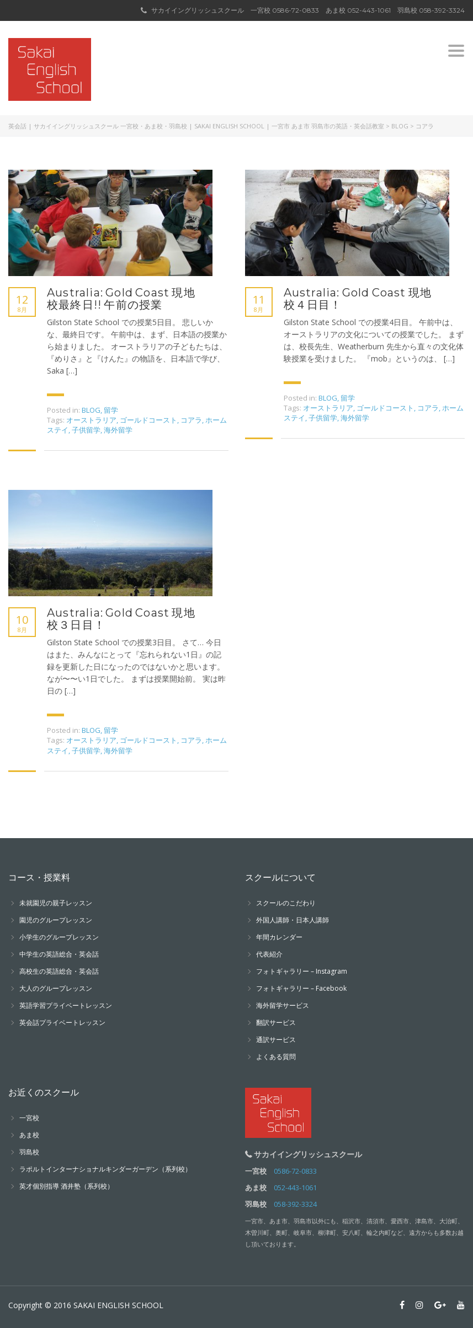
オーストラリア (91, 420)
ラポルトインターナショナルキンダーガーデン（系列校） (105, 1169)
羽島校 (29, 1152)
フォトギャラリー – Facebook (301, 988)
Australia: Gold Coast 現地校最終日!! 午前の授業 (121, 299)
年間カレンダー (279, 937)
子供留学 (86, 430)
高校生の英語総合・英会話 (59, 971)
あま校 (29, 1135)
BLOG (91, 410)
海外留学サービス (282, 1005)
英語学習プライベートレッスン (65, 1005)
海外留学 (118, 430)
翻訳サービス (276, 1022)
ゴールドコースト (148, 420)
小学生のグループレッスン (59, 937)
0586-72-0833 (295, 10)
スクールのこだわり (286, 903)
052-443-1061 (369, 10)
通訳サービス (276, 1039)
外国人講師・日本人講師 (292, 920)
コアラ (191, 420)
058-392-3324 (442, 10)
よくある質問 (276, 1056)
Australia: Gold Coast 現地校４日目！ (358, 299)
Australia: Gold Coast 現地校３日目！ (121, 619)
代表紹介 (269, 954)
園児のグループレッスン (55, 920)
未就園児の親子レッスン (55, 903)
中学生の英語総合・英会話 (59, 954)
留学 (111, 410)
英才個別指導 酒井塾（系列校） (66, 1186)
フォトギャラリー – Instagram (301, 971)
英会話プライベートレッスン (62, 1022)
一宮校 (29, 1117)
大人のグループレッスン (55, 988)
